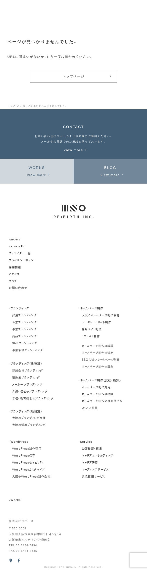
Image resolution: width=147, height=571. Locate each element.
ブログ (13, 281)
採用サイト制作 (92, 329)
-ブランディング (19, 308)
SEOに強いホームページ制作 (101, 359)
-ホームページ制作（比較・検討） (99, 380)
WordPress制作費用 (27, 448)
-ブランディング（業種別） (25, 363)
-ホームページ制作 (90, 308)
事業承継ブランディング (27, 350)
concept (17, 246)
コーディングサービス (95, 469)
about (14, 239)
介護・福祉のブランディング (30, 391)
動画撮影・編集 (92, 448)
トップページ (87, 76)
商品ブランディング (24, 336)
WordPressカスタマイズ (28, 469)
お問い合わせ (18, 288)
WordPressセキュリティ (28, 462)
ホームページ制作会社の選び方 (102, 401)
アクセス (14, 274)
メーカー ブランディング (27, 384)
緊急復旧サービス (93, 476)
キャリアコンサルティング (97, 455)
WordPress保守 (23, 455)
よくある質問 (90, 408)
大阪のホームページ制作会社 (101, 315)
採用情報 (15, 267)
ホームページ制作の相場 (98, 394)
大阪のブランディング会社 (29, 418)
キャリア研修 (90, 462)
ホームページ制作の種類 (98, 346)
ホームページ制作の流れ (98, 366)
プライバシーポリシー (22, 260)
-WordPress (18, 441)
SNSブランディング (24, 343)
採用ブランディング (24, 315)
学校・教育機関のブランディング (33, 398)
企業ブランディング (24, 322)
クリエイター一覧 (20, 253)
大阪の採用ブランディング (29, 425)
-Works (15, 500)
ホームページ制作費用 (96, 387)
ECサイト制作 (91, 336)
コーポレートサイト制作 (96, 322)
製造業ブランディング (26, 377)
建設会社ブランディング (27, 370)
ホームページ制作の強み (98, 352)
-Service (85, 441)
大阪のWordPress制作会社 (31, 476)
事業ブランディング (24, 329)
